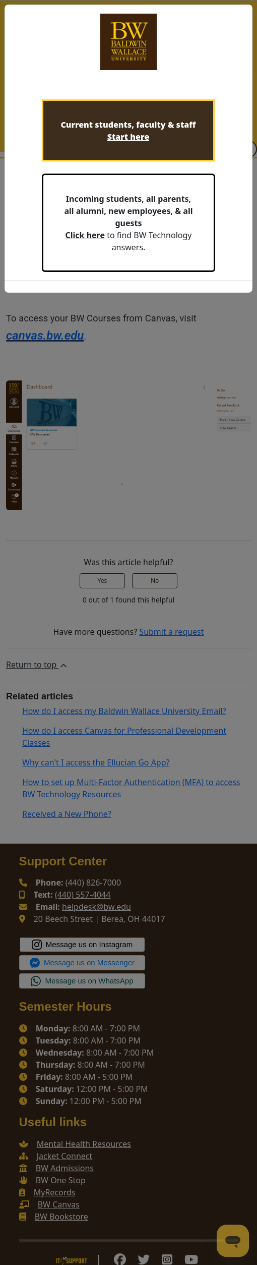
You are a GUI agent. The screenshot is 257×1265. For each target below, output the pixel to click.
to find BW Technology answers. (128, 223)
